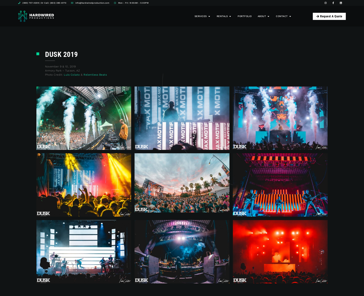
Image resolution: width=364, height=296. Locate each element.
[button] (202, 16)
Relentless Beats (95, 74)
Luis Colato (72, 74)
